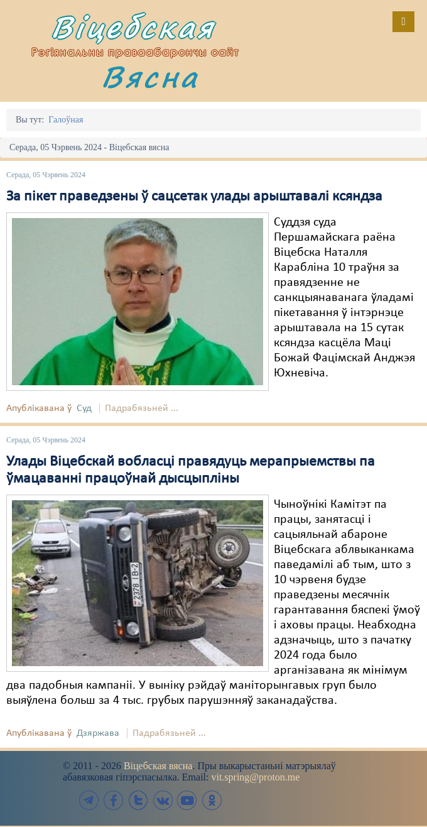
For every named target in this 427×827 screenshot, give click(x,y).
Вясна (150, 76)
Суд (84, 408)
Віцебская (133, 27)
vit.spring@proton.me (255, 777)
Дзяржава (98, 733)
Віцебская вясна (158, 765)
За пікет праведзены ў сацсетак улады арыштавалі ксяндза (194, 196)
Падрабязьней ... (141, 408)
